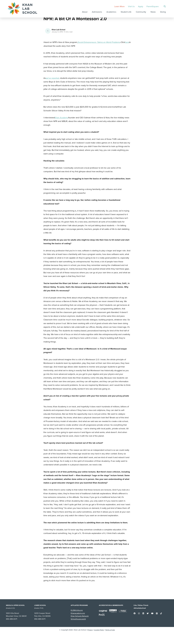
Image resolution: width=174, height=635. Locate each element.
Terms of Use (110, 630)
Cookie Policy (99, 630)
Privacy (90, 630)
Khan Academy (61, 117)
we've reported (52, 78)
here (127, 42)
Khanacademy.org (78, 613)
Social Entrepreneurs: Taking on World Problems (98, 42)
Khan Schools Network (80, 616)
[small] (134, 613)
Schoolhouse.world (78, 619)
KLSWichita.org (77, 610)
